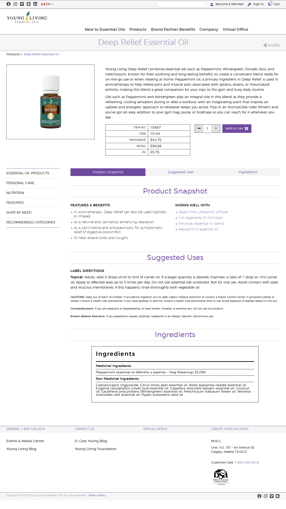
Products (166, 17)
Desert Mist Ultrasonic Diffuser (203, 212)
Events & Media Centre (25, 441)
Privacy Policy (97, 495)
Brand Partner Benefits (201, 17)
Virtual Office (264, 17)
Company (237, 17)
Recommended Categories (30, 222)
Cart (274, 4)
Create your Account (230, 429)
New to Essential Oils (133, 17)
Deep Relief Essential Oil (41, 54)
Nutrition (15, 193)
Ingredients (247, 172)
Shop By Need (18, 212)
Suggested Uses (181, 172)
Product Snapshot (108, 172)
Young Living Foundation (96, 449)
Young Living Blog (21, 449)
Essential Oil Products (27, 173)
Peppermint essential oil (198, 229)
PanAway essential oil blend (201, 223)
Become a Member (227, 4)
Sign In (256, 4)
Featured (15, 202)
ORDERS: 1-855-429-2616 (25, 429)
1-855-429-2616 (247, 462)
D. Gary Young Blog (91, 441)
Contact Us (84, 429)
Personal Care (20, 183)
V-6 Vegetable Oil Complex (200, 218)
